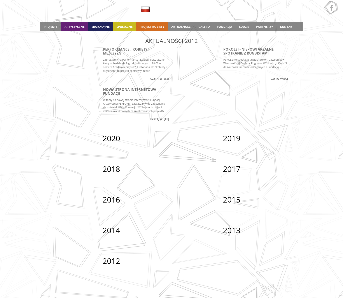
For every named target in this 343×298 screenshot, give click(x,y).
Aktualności (181, 27)
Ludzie (244, 27)
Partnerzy (264, 27)
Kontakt (287, 27)
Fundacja (224, 27)
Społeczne (125, 27)
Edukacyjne (100, 27)
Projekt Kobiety (152, 27)
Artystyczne (74, 27)
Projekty (51, 27)
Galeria (204, 27)
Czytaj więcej (159, 79)
